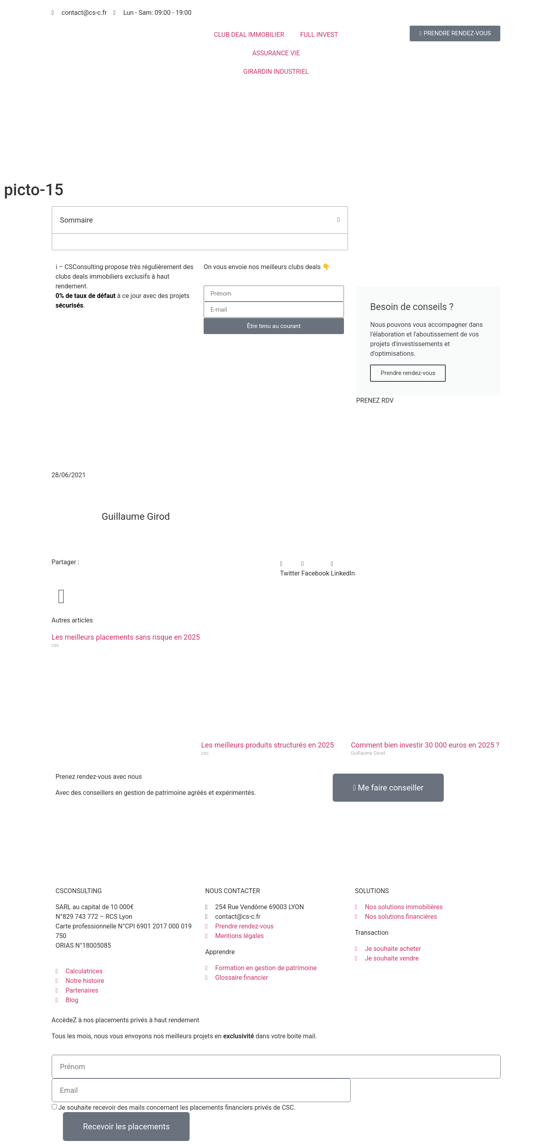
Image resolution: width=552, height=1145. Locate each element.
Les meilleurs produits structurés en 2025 (267, 745)
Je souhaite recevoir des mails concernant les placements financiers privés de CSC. (176, 1107)
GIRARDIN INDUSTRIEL (276, 71)
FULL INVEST (319, 35)
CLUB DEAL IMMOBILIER (249, 35)
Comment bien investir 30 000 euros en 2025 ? (425, 745)
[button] (339, 220)
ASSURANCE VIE (276, 53)
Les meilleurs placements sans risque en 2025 (126, 637)
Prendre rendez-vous (407, 373)
